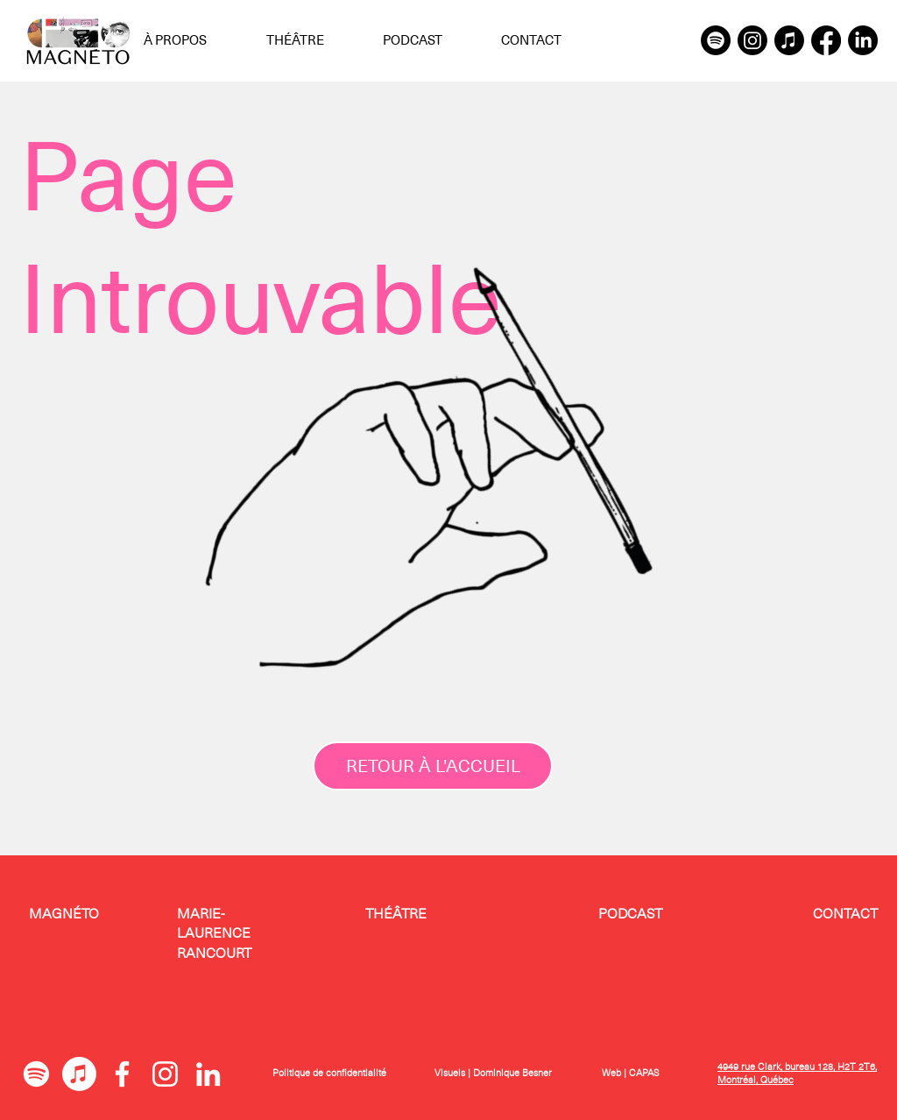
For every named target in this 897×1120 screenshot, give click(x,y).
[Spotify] (716, 40)
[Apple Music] (789, 40)
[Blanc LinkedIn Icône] (208, 1074)
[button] (191, 40)
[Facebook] (826, 40)
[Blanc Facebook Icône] (122, 1074)
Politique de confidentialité (329, 1073)
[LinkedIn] (863, 40)
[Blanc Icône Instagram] (165, 1074)
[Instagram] (752, 40)
